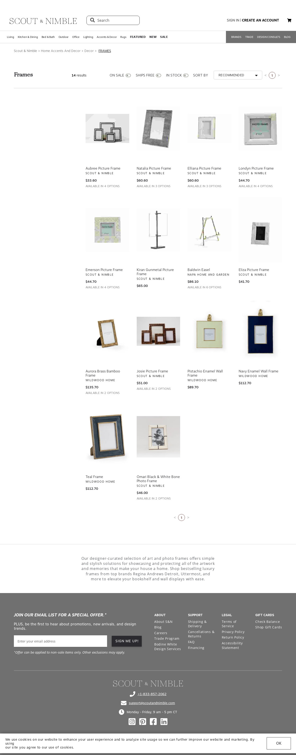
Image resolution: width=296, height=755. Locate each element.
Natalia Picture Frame (154, 168)
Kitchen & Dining (28, 37)
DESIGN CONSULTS (268, 37)
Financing (196, 647)
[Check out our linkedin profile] (163, 721)
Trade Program (166, 638)
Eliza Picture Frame (254, 270)
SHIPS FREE (145, 75)
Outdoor (64, 37)
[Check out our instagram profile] (132, 721)
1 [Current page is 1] (272, 75)
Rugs (123, 37)
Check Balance (267, 621)
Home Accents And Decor (60, 51)
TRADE (249, 37)
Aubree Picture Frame (103, 168)
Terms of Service (229, 623)
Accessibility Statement (232, 645)
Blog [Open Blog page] (158, 627)
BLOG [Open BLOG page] (287, 37)
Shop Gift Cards (268, 627)
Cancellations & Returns (201, 634)
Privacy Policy (233, 632)
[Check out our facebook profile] (153, 721)
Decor (89, 51)
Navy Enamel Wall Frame (258, 371)
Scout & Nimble (25, 51)
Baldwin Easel (199, 270)
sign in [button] (233, 20)
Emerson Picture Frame (104, 270)
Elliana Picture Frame (204, 168)
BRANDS (236, 37)
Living (10, 37)
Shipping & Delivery (197, 623)
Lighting (88, 37)
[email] (60, 641)
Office (76, 37)
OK (278, 745)
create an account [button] (260, 20)
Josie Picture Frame (152, 371)
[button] (289, 20)
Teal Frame (94, 477)
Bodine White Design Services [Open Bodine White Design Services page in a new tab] (167, 646)
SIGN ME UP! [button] (127, 641)
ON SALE (117, 75)
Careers (160, 633)
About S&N (163, 621)
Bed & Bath (48, 37)
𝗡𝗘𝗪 (152, 37)
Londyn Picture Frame (256, 168)
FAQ (191, 642)
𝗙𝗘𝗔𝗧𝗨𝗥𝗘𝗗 (138, 37)
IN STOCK (174, 75)
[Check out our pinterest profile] (142, 721)
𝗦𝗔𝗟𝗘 (164, 37)
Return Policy (233, 637)
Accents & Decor (107, 37)
